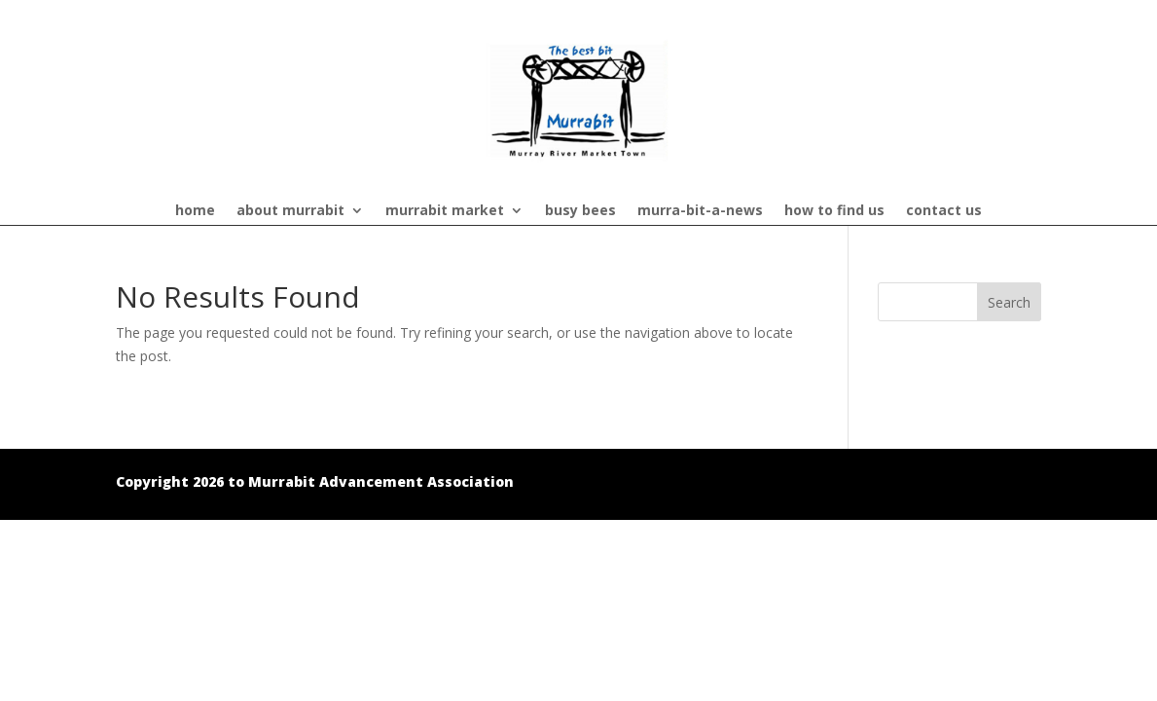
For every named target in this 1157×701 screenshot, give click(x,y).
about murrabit (290, 211)
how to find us (834, 211)
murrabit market (444, 211)
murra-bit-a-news (700, 211)
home (195, 211)
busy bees (580, 211)
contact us (944, 211)
